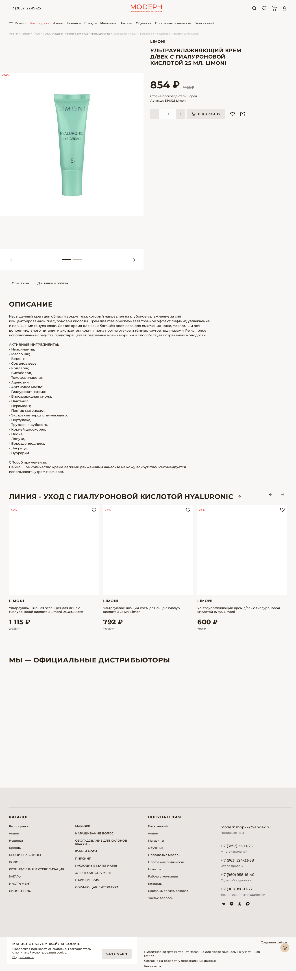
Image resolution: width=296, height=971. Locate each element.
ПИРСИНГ (83, 858)
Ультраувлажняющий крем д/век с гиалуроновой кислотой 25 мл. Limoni (156, 33)
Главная (13, 33)
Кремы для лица (100, 33)
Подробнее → (23, 957)
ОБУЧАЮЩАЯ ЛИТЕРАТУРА (97, 887)
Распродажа (40, 23)
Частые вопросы (160, 898)
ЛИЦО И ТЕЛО (41, 33)
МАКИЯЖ (82, 826)
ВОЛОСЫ (16, 862)
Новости (126, 23)
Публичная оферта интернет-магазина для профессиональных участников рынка (202, 953)
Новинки (74, 23)
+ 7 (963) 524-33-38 (237, 860)
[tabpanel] (72, 144)
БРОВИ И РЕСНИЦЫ (25, 855)
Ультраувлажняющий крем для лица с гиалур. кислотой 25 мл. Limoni (142, 610)
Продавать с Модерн (164, 855)
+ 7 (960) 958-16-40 (238, 875)
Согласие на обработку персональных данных (180, 960)
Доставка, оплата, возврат (168, 891)
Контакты (155, 883)
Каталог (25, 33)
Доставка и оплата (52, 283)
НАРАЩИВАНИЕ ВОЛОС (94, 833)
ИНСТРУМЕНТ (20, 883)
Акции (58, 23)
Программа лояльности (173, 23)
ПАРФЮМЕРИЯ (87, 880)
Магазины (108, 23)
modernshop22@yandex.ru (246, 827)
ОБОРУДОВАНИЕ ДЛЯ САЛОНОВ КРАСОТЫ (101, 842)
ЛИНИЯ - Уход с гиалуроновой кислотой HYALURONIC (121, 497)
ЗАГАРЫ (15, 876)
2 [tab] (77, 259)
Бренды (90, 23)
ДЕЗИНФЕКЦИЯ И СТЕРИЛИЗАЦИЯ (36, 869)
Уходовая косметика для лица (70, 33)
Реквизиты (152, 966)
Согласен (116, 954)
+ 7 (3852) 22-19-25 (25, 8)
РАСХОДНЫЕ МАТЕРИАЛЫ (96, 865)
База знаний (204, 23)
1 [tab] (66, 259)
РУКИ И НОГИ (86, 851)
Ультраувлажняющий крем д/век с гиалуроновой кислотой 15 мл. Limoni (238, 610)
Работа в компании (163, 876)
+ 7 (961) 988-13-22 (236, 889)
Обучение (143, 23)
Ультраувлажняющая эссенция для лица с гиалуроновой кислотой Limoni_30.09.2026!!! (46, 610)
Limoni (157, 41)
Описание (20, 283)
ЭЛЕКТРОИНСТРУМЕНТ (93, 873)
